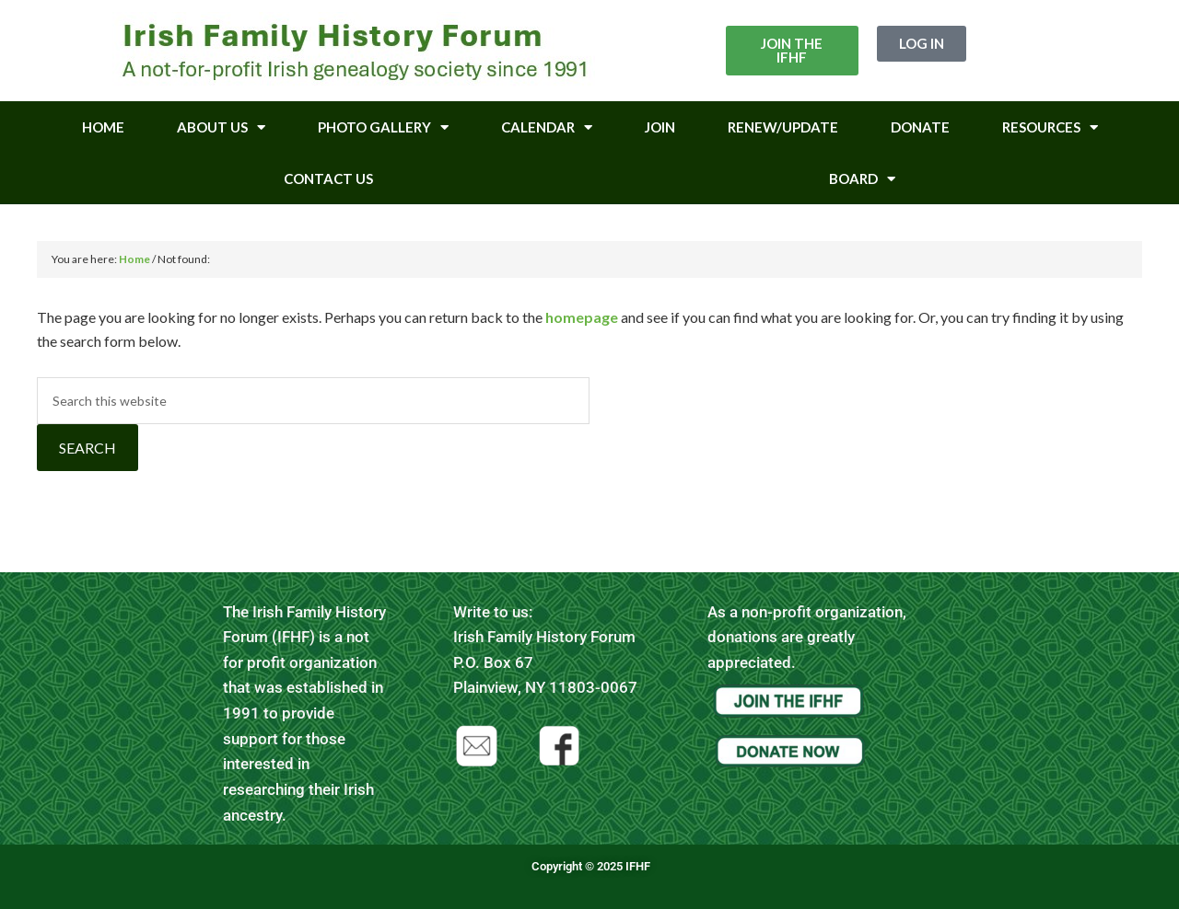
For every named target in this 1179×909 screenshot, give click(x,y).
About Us (221, 127)
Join (660, 127)
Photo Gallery (383, 127)
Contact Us (328, 178)
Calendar (546, 127)
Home (103, 127)
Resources (1050, 127)
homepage (581, 317)
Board (862, 179)
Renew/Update (783, 127)
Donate (920, 127)
